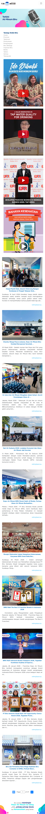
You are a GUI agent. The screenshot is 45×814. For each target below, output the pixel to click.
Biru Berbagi (8, 45)
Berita (6, 49)
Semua (6, 54)
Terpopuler (7, 56)
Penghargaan (8, 43)
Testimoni (7, 39)
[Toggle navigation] (41, 3)
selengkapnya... (37, 305)
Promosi (6, 37)
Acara (6, 35)
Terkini (6, 52)
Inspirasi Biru (8, 47)
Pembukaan (8, 41)
